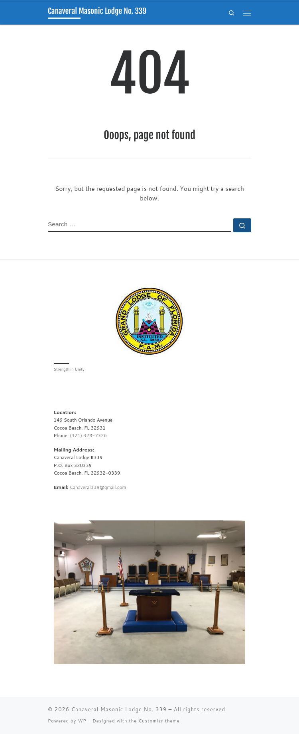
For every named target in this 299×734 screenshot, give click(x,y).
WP (82, 721)
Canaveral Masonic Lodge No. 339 (119, 709)
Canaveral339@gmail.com (98, 487)
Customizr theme (159, 721)
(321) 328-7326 (88, 435)
